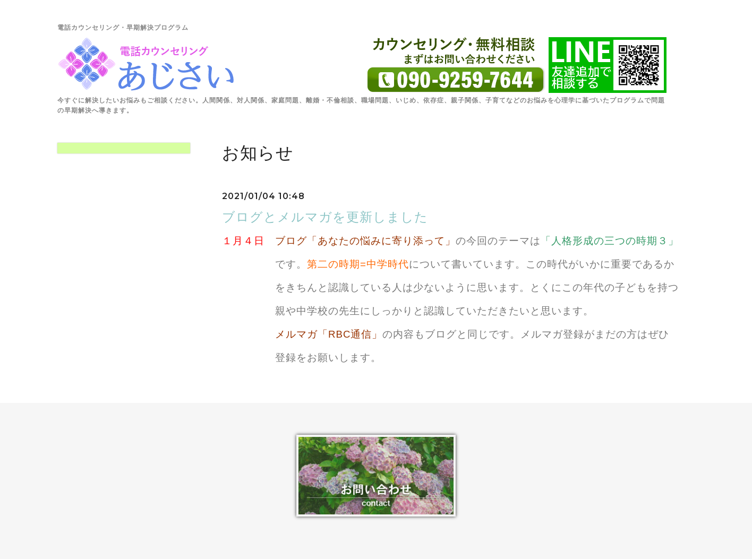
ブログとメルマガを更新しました (325, 217)
